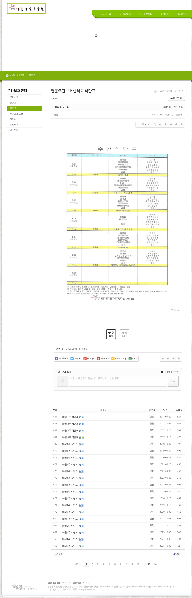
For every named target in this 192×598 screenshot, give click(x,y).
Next (157, 564)
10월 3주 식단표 (70, 431)
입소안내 (14, 130)
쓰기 (176, 554)
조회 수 (179, 410)
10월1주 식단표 (70, 444)
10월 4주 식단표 (70, 437)
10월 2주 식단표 (70, 424)
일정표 (13, 103)
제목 (103, 410)
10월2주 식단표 (70, 498)
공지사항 (14, 97)
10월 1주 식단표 (70, 417)
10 (138, 564)
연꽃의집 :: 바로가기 (82, 583)
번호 (55, 410)
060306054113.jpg (76, 349)
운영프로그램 (16, 114)
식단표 (32, 75)
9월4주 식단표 (62, 107)
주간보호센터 (18, 75)
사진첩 (13, 119)
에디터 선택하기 (170, 372)
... (143, 564)
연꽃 (56, 115)
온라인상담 (15, 125)
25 (149, 564)
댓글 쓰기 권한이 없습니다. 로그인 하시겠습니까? (95, 378)
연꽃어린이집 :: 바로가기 (59, 583)
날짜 (165, 410)
